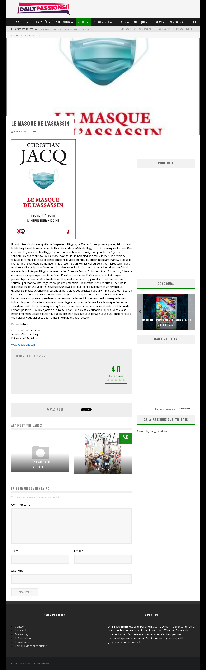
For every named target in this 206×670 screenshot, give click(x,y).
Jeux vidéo (40, 22)
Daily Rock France (128, 29)
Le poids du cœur (40, 462)
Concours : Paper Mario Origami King (166, 320)
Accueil (21, 22)
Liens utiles (22, 630)
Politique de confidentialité (31, 646)
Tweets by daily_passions (152, 431)
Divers (157, 22)
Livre (34, 131)
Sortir (121, 22)
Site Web (17, 571)
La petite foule (103, 464)
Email (78, 551)
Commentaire (20, 504)
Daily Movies (164, 29)
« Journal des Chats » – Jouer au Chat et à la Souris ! (66, 29)
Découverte (101, 22)
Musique (139, 22)
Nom (15, 551)
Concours (176, 22)
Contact (19, 626)
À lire (82, 22)
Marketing (21, 634)
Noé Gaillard (20, 131)
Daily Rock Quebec (147, 29)
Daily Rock (178, 29)
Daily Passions (166, 325)
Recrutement (23, 642)
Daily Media (191, 29)
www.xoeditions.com (23, 344)
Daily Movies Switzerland (165, 409)
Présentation (23, 638)
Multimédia (63, 22)
